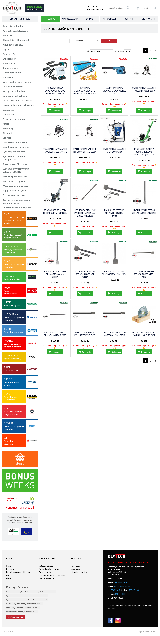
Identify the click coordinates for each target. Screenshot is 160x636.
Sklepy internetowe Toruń (147, 632)
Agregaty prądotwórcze (15, 30)
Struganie (8, 133)
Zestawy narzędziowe (14, 195)
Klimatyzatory (10, 68)
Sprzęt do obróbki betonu (16, 164)
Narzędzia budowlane (14, 91)
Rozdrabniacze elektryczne (17, 207)
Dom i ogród (9, 54)
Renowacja (8, 128)
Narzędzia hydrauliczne (15, 95)
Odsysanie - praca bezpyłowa (18, 100)
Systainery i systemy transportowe (14, 158)
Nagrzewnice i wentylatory (17, 82)
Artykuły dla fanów (13, 44)
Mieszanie (8, 77)
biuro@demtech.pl (94, 9)
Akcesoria (8, 35)
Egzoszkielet (9, 58)
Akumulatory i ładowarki (16, 40)
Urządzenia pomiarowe (15, 142)
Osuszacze (8, 109)
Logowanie (75, 569)
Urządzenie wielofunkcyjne (17, 147)
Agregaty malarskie (13, 26)
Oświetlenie (9, 114)
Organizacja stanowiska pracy (18, 105)
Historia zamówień (79, 572)
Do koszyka (57, 114)
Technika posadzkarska (15, 176)
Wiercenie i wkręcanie (14, 181)
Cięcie (6, 49)
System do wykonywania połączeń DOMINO (16, 170)
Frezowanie (9, 63)
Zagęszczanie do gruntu (15, 190)
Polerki (6, 123)
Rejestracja (75, 566)
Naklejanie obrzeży (13, 86)
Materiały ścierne (12, 72)
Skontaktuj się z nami (15, 617)
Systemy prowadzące (14, 151)
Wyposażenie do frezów (15, 185)
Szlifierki (7, 137)
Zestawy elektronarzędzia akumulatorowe (16, 201)
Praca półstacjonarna (14, 119)
